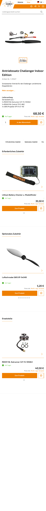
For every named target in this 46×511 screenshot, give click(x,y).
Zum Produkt (19, 208)
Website (20, 2)
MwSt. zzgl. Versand (37, 116)
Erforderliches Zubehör (13, 142)
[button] (22, 213)
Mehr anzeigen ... (8, 90)
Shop (28, 2)
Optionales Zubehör (31, 142)
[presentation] (42, 187)
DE (39, 2)
